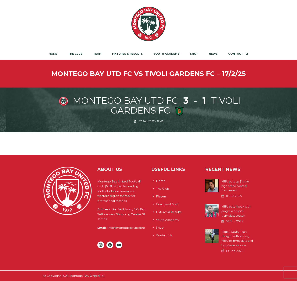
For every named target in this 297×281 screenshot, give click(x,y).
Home (53, 53)
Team (97, 53)
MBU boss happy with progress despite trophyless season (235, 211)
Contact (235, 53)
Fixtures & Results (127, 53)
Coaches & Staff (167, 204)
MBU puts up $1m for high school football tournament (235, 186)
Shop (194, 53)
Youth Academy (166, 53)
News (213, 53)
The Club (75, 53)
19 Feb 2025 (234, 251)
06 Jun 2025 (234, 221)
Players (161, 196)
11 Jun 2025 (234, 196)
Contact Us (164, 235)
